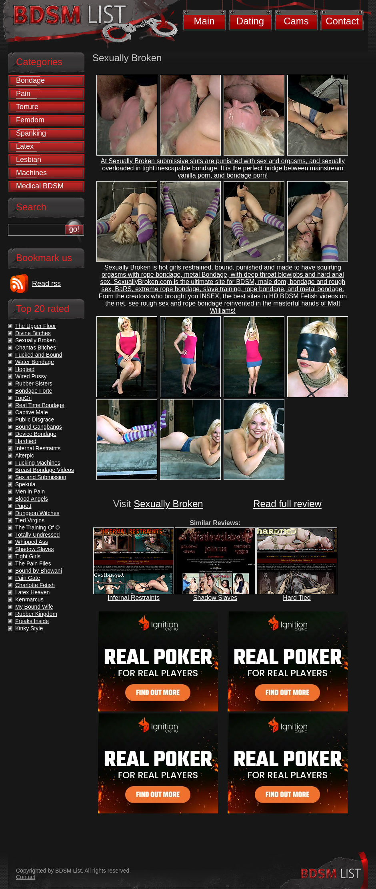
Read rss (46, 284)
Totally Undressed (37, 534)
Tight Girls (27, 556)
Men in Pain (30, 491)
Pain (23, 94)
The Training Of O (37, 527)
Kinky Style (29, 628)
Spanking (31, 133)
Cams (296, 21)
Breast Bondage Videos (44, 470)
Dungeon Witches (37, 513)
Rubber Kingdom (36, 614)
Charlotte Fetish (35, 585)
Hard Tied (296, 597)
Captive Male (31, 412)
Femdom (30, 120)
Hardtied (25, 441)
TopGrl (23, 398)
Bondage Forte (33, 391)
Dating (250, 21)
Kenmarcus (29, 599)
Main (204, 21)
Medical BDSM (40, 186)
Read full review (287, 503)
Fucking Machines (37, 462)
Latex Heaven (32, 592)
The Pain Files (33, 563)
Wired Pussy (31, 376)
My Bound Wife (34, 606)
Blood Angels (31, 498)
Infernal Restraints (134, 597)
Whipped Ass (31, 542)
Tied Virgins (29, 520)
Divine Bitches (33, 333)
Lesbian (28, 160)
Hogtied (24, 369)
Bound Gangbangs (38, 427)
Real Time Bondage (39, 405)
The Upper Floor (35, 326)
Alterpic (24, 455)
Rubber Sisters (33, 383)
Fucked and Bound (38, 355)
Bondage (30, 80)
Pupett (23, 506)
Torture (27, 107)
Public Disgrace (34, 419)
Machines (31, 173)
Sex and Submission (40, 477)
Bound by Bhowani (38, 570)
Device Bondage (35, 434)
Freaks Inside (32, 621)
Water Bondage (34, 362)
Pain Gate (27, 578)
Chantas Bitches (35, 347)
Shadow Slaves (215, 597)
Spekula (25, 484)
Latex (25, 146)
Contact (342, 21)
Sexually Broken (168, 503)
